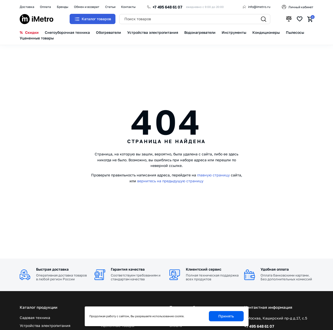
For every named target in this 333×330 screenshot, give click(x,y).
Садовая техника (35, 318)
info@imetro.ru (259, 7)
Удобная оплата (275, 269)
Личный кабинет (300, 7)
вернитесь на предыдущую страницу (170, 181)
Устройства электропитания (45, 326)
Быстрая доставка (52, 269)
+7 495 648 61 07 (167, 7)
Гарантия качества (128, 269)
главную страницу (213, 175)
